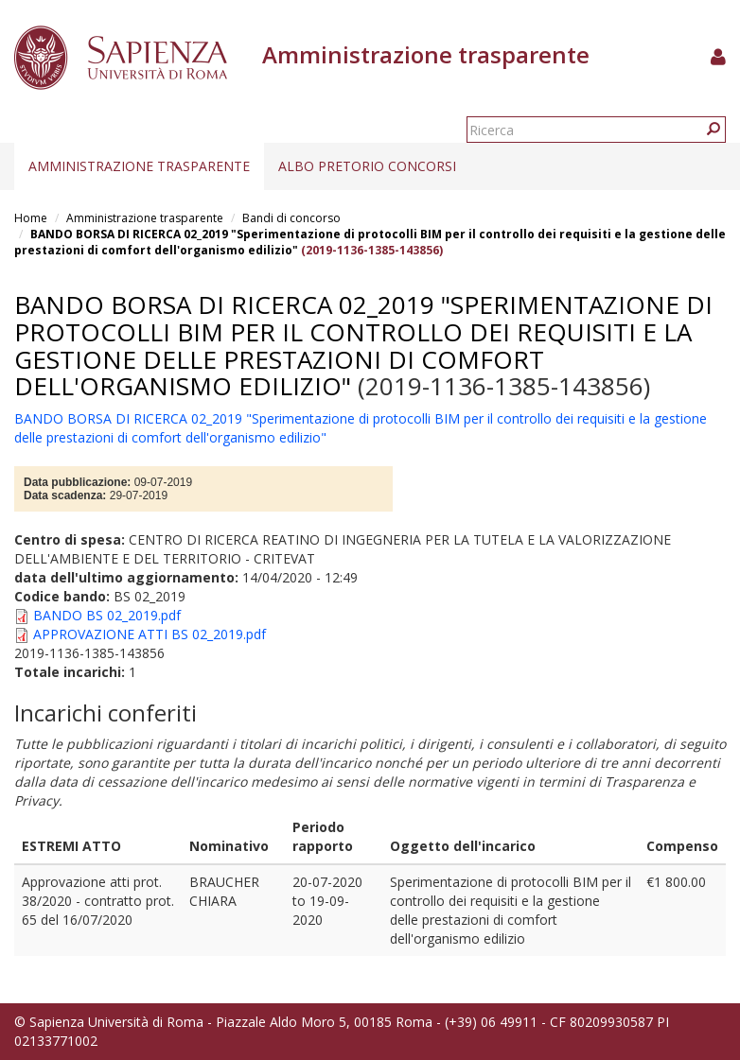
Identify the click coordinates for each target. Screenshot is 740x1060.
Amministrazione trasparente (139, 166)
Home (30, 218)
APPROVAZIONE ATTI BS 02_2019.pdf (149, 634)
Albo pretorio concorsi (367, 166)
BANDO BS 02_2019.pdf (107, 615)
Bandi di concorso (291, 218)
